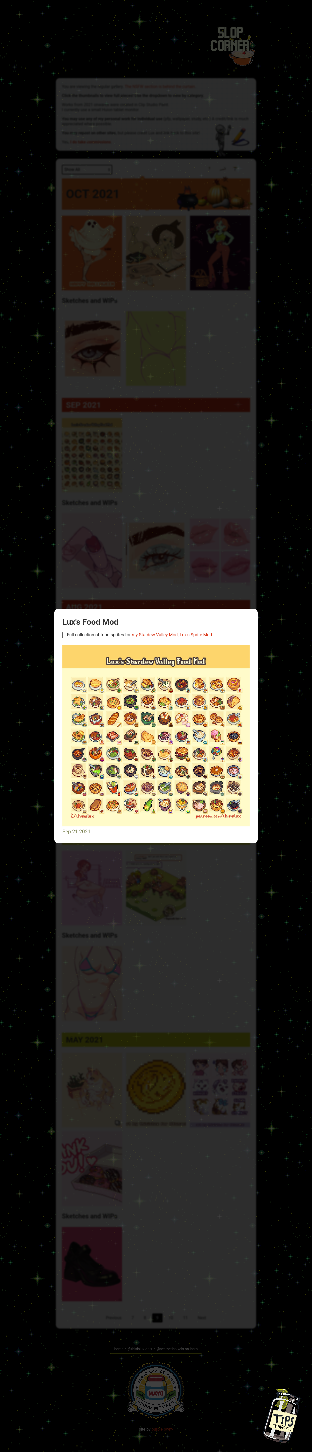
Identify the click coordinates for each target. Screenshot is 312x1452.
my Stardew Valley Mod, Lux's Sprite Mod (172, 635)
